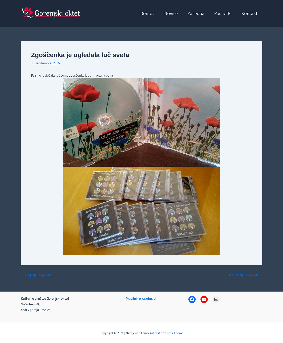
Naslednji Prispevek (245, 275)
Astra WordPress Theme (166, 333)
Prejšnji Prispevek (36, 275)
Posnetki (223, 13)
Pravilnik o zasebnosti (141, 298)
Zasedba (196, 13)
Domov (147, 13)
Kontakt (249, 13)
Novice (171, 13)
